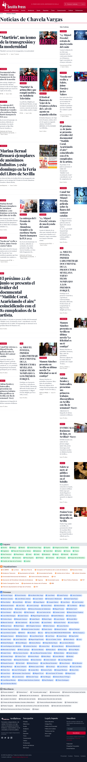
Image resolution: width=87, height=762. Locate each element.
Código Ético (48, 724)
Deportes (45, 10)
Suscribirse (76, 733)
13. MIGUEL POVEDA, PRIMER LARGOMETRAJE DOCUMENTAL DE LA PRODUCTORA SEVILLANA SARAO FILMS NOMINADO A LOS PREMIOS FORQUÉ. (29, 363)
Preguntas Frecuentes (73, 746)
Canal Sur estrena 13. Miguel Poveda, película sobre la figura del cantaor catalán (9, 351)
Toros (53, 10)
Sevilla (23, 10)
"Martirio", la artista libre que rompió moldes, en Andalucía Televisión (28, 92)
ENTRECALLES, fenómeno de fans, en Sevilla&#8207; (68, 432)
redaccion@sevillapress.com (20, 757)
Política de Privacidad (51, 726)
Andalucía (31, 10)
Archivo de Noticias (28, 745)
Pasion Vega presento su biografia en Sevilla (66, 516)
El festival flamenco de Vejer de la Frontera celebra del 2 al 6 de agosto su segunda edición (48, 106)
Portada (6, 10)
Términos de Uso (49, 731)
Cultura (70, 10)
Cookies (70, 756)
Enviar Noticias (71, 748)
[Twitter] (5, 738)
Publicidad (69, 743)
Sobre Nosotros (49, 721)
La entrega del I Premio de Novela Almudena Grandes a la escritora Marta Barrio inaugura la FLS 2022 (8, 111)
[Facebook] (2, 738)
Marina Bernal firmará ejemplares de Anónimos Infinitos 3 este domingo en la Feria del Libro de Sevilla (8, 209)
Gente (38, 10)
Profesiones (79, 10)
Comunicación (61, 10)
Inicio (1, 13)
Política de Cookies (50, 728)
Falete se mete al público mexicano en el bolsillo (65, 474)
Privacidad (64, 756)
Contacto (47, 736)
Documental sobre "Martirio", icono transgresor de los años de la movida (8, 76)
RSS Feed (26, 747)
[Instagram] (8, 738)
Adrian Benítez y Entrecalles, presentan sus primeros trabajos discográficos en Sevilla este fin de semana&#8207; (7, 391)
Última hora (15, 10)
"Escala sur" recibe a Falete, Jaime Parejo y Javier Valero (8, 243)
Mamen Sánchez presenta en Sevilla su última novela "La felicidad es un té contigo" (48, 368)
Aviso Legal (48, 733)
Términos (76, 756)
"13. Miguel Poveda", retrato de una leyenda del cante (47, 222)
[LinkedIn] (11, 738)
